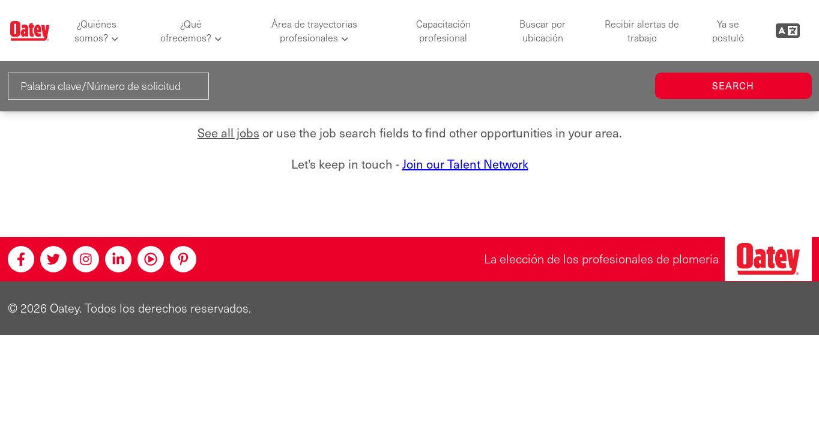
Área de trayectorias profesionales (314, 30)
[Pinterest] (183, 259)
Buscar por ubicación (542, 30)
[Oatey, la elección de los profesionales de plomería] (768, 259)
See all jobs (228, 132)
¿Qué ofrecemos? (185, 30)
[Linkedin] (118, 259)
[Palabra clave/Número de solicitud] (109, 86)
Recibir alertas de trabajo (642, 30)
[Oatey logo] (29, 31)
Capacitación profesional (443, 30)
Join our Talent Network (465, 163)
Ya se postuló (728, 30)
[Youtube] (151, 259)
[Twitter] (53, 259)
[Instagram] (86, 259)
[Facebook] (21, 259)
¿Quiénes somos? (95, 30)
